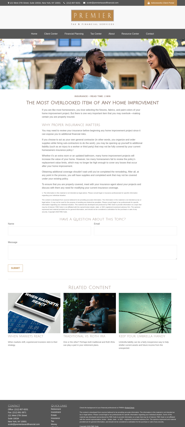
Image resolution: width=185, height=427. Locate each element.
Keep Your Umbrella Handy (142, 336)
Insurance (55, 418)
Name (11, 224)
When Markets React (25, 336)
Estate (54, 415)
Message (12, 242)
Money (54, 424)
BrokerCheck (129, 408)
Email (97, 224)
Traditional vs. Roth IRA (84, 336)
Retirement (56, 409)
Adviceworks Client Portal (160, 3)
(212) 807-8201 (71, 3)
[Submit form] (15, 268)
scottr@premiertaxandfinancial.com (101, 3)
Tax (52, 421)
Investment (56, 412)
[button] (34, 34)
